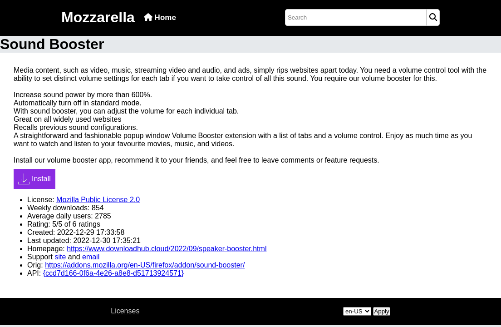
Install (34, 178)
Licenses (125, 311)
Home (160, 17)
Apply (381, 311)
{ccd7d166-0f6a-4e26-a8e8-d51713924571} (113, 273)
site (60, 257)
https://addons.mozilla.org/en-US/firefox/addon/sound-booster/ (145, 265)
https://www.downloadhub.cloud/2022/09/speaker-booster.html (166, 249)
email (90, 257)
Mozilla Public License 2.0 (98, 199)
